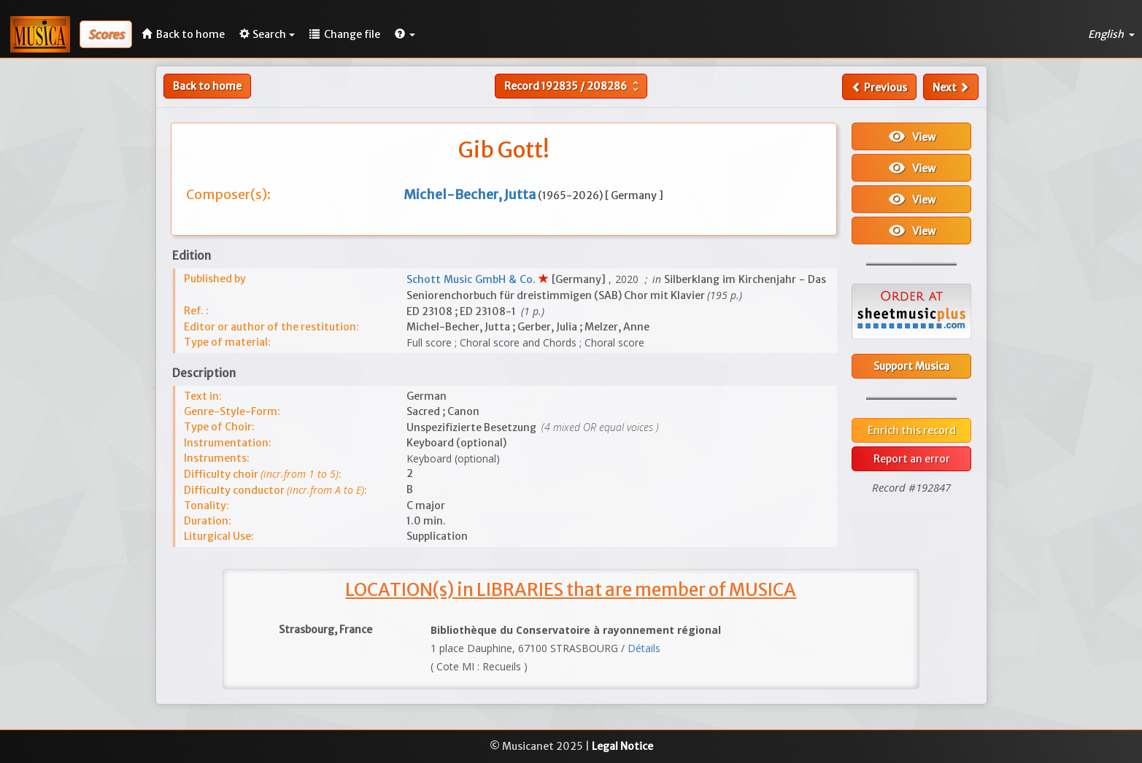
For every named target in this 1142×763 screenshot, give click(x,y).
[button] (405, 34)
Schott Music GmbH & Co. (472, 279)
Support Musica (911, 366)
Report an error (911, 458)
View (911, 136)
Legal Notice (622, 746)
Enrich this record (912, 430)
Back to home (207, 86)
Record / (573, 86)
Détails (644, 648)
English (1111, 34)
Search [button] (267, 34)
